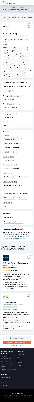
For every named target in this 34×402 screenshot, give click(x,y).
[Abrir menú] (31, 2)
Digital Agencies (11, 15)
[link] (27, 3)
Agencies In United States (25, 15)
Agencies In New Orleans (25, 17)
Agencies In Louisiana (10, 17)
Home (3, 15)
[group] (17, 289)
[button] (29, 25)
